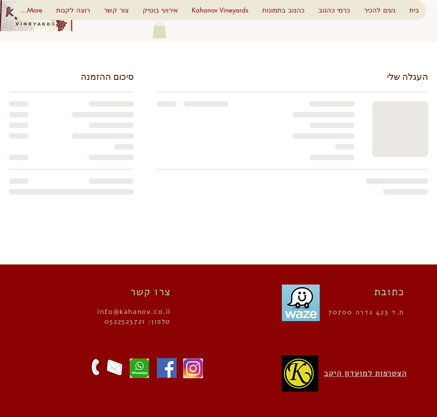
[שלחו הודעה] (137, 367)
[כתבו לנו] (114, 367)
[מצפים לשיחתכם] (95, 367)
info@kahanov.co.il (134, 312)
